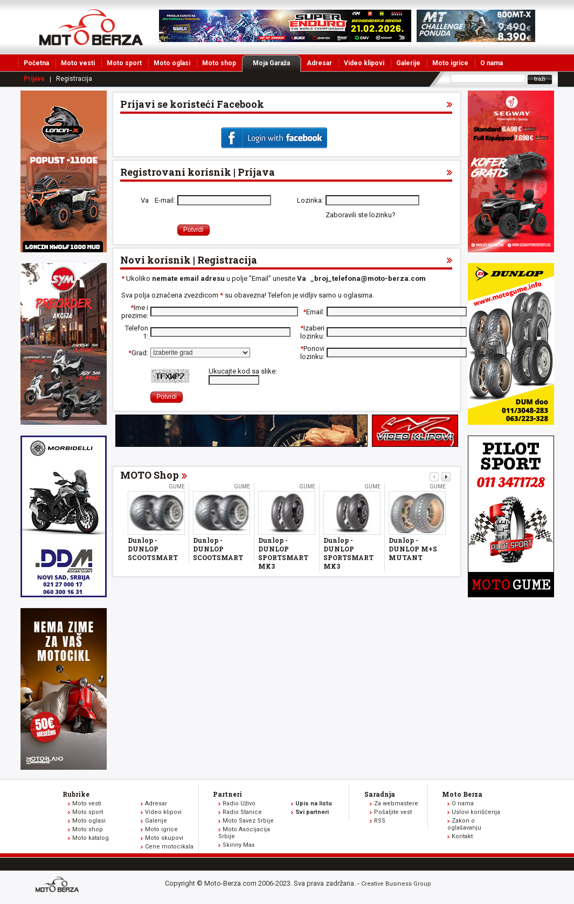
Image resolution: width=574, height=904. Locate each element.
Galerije (408, 63)
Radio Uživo (239, 803)
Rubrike (76, 794)
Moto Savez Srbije (248, 820)
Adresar (319, 63)
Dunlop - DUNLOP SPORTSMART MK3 (283, 553)
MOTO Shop (149, 474)
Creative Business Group (396, 883)
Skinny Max (238, 844)
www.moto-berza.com (58, 885)
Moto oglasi (172, 63)
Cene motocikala (169, 846)
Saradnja (379, 794)
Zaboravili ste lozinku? (361, 215)
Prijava (34, 78)
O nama (491, 63)
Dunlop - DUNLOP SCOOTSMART (153, 549)
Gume (177, 486)
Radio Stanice (242, 812)
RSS (379, 820)
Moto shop (219, 63)
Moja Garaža (277, 63)
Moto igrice (450, 63)
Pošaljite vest (393, 812)
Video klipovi (364, 63)
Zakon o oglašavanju (464, 824)
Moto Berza (462, 794)
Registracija (74, 78)
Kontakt (462, 836)
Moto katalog (90, 837)
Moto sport (124, 63)
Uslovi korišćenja (476, 812)
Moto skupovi (164, 837)
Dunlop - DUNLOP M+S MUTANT (413, 549)
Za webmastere (396, 803)
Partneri (227, 794)
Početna (36, 63)
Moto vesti (78, 63)
